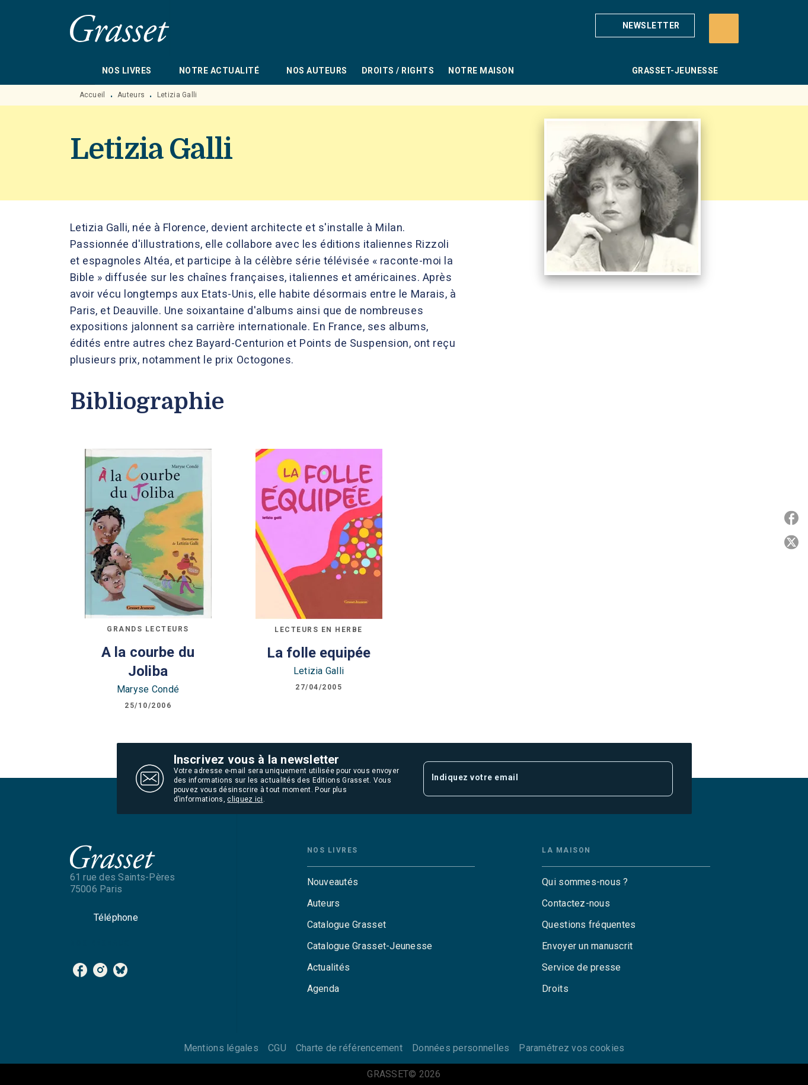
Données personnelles (460, 1048)
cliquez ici (245, 799)
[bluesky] (120, 970)
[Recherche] (724, 28)
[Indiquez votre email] (533, 778)
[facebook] (80, 970)
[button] (645, 25)
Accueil (92, 95)
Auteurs (131, 95)
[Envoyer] (658, 778)
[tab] (82, 70)
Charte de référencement (349, 1048)
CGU (277, 1048)
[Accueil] (120, 28)
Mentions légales (221, 1048)
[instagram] (100, 970)
